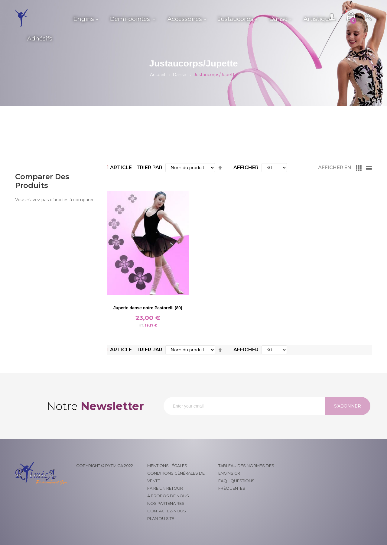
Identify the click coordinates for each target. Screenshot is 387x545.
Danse (179, 74)
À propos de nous (168, 495)
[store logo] (41, 18)
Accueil (157, 74)
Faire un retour (165, 488)
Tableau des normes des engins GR (246, 469)
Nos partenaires (165, 503)
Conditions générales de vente (176, 477)
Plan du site (160, 518)
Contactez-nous (166, 510)
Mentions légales (167, 465)
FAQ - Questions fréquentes (236, 484)
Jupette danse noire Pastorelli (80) (147, 307)
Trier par (149, 167)
